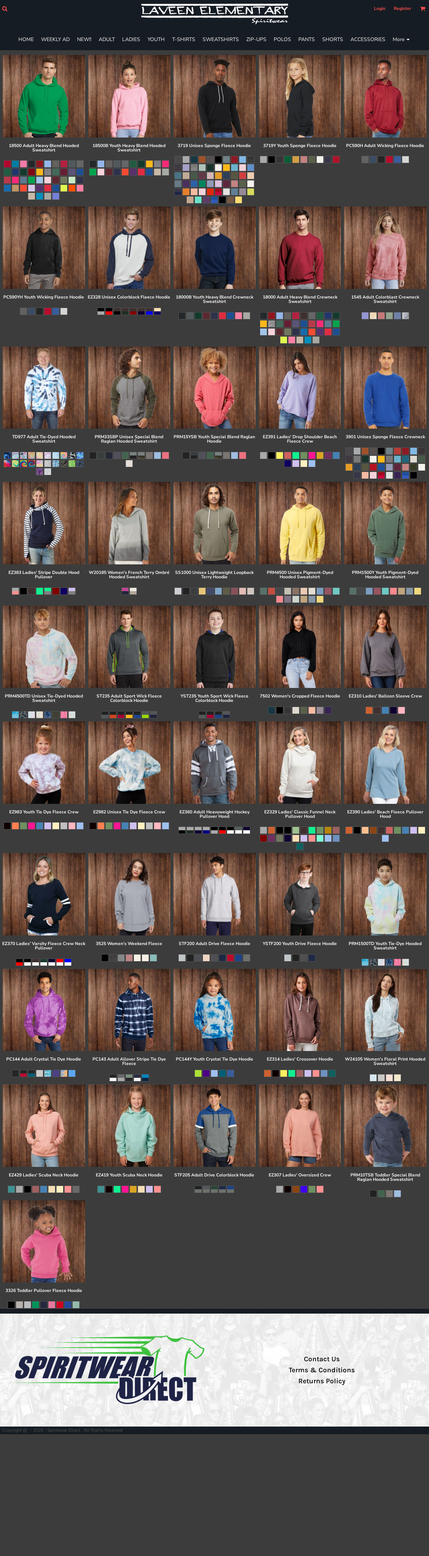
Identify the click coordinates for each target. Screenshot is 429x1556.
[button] (4, 8)
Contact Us (322, 1359)
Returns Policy (321, 1381)
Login (379, 8)
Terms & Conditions (322, 1370)
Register (402, 8)
